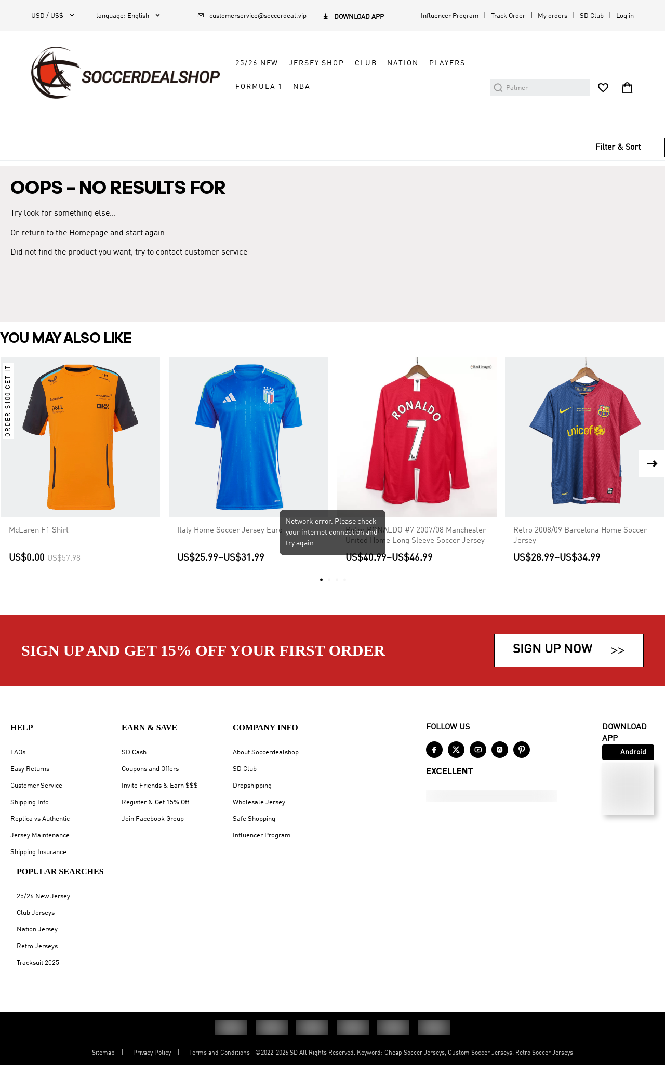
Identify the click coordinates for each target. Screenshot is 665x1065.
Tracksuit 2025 (38, 963)
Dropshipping (252, 785)
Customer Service (36, 785)
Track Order (508, 15)
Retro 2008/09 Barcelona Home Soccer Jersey (580, 535)
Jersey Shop (316, 63)
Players (447, 63)
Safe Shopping (254, 819)
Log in (625, 15)
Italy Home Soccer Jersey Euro (230, 530)
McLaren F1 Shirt (39, 530)
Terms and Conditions (219, 1053)
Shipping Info (29, 802)
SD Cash (134, 752)
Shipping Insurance (38, 852)
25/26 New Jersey (43, 896)
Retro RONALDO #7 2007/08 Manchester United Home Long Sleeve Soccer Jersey (415, 535)
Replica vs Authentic (40, 819)
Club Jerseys (36, 913)
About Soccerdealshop (266, 752)
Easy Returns (29, 769)
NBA (302, 86)
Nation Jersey (37, 929)
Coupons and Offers (150, 769)
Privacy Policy (152, 1053)
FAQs (17, 752)
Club (366, 63)
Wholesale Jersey (259, 802)
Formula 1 (259, 86)
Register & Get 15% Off (155, 802)
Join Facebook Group (153, 819)
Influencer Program (449, 15)
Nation (402, 63)
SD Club (592, 15)
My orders (552, 15)
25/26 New (256, 63)
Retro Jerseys (37, 946)
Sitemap (103, 1053)
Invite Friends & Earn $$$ (160, 785)
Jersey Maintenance (40, 835)
